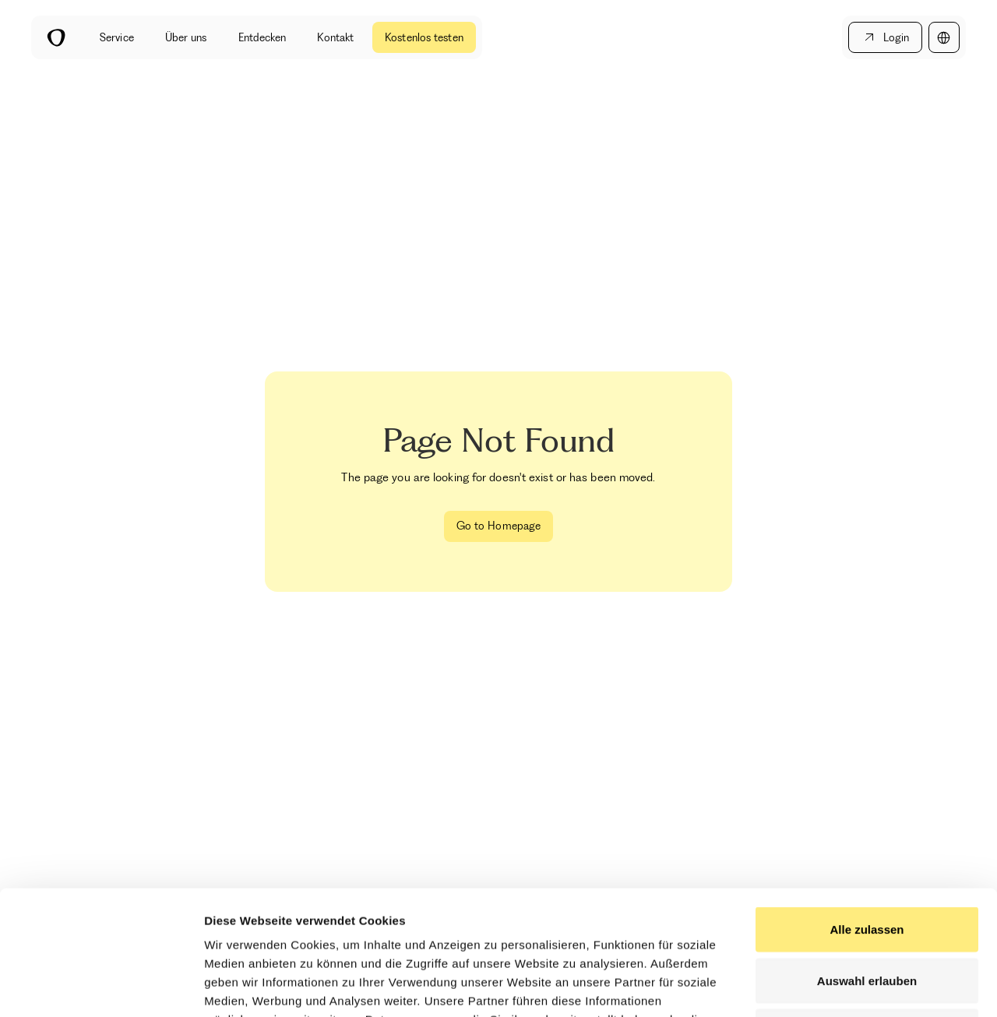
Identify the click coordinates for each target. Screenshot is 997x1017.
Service (117, 37)
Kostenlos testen (424, 37)
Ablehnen (866, 914)
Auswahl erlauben (867, 864)
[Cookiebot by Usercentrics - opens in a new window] (101, 986)
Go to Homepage (498, 525)
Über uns (186, 37)
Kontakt (335, 37)
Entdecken (262, 37)
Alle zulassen (867, 812)
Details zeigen (828, 986)
